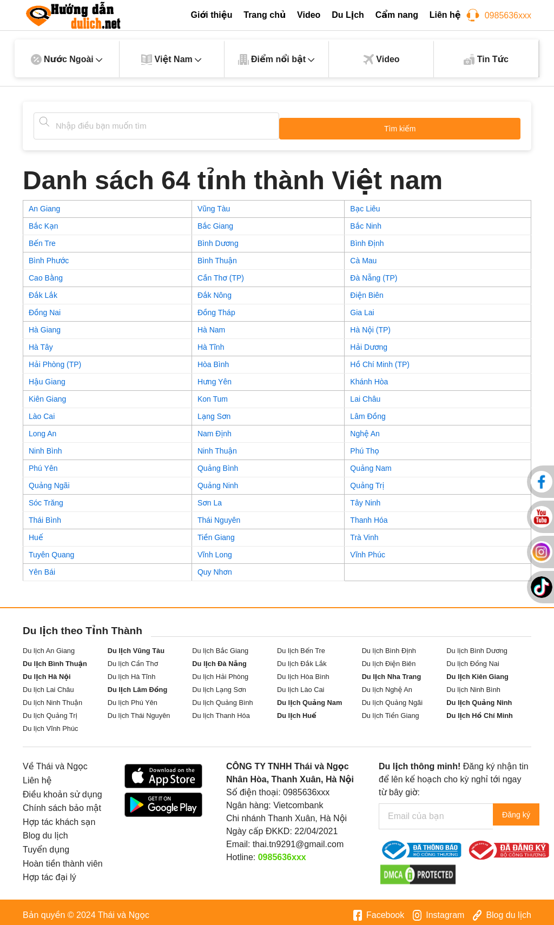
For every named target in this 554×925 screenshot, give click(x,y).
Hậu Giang (47, 376)
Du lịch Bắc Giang (220, 645)
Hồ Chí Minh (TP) (380, 359)
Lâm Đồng (367, 411)
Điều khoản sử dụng (62, 789)
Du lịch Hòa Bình (303, 671)
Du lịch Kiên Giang (477, 671)
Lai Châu (365, 393)
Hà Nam (211, 324)
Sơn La (209, 497)
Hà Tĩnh (211, 341)
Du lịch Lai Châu (48, 684)
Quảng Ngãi (49, 480)
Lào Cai (42, 411)
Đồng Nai (45, 307)
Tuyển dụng (46, 844)
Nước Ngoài (67, 59)
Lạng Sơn (214, 411)
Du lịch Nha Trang (391, 671)
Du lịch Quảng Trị (50, 710)
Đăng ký (522, 810)
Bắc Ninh (365, 220)
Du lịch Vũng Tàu (136, 645)
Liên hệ (445, 14)
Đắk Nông (214, 289)
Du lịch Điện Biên (389, 658)
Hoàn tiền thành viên (63, 858)
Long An (42, 428)
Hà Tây (41, 341)
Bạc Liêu (365, 203)
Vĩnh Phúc (367, 549)
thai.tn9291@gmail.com (298, 838)
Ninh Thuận (217, 445)
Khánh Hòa (369, 376)
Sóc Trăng (46, 497)
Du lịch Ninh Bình (473, 684)
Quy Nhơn (214, 566)
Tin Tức (486, 59)
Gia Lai (362, 307)
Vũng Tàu (213, 203)
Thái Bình (45, 514)
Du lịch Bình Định (389, 645)
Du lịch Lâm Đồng (138, 684)
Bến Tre (42, 238)
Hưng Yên (214, 376)
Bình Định (367, 238)
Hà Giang (45, 324)
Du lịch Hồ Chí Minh (479, 710)
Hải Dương (368, 341)
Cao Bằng (46, 272)
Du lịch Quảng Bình (222, 697)
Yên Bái (42, 566)
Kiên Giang (47, 393)
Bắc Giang (215, 220)
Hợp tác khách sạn (59, 816)
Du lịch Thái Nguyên (139, 710)
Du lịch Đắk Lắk (302, 658)
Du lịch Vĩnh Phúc (50, 723)
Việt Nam (171, 59)
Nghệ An (365, 428)
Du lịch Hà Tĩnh (132, 671)
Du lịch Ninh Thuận (52, 697)
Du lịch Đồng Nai (472, 658)
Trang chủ (264, 14)
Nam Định (214, 428)
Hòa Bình (213, 359)
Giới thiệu (211, 14)
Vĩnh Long (214, 549)
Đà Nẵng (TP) (373, 272)
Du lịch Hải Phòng (220, 671)
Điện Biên (367, 289)
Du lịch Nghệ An (387, 684)
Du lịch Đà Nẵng (219, 658)
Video (308, 14)
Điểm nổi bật (276, 59)
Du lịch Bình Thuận (55, 658)
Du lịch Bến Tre (301, 645)
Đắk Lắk (43, 289)
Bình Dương (218, 238)
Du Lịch (348, 14)
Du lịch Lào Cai (301, 684)
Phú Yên (43, 462)
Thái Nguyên (218, 514)
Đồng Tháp (216, 307)
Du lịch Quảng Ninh (479, 697)
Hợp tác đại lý (49, 871)
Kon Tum (212, 393)
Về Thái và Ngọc (55, 761)
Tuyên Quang (51, 549)
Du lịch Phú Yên (132, 697)
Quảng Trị (367, 480)
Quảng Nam (370, 462)
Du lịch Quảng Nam (309, 697)
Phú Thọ (364, 445)
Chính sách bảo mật (62, 802)
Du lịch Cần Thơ (133, 658)
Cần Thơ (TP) (220, 272)
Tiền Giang (216, 532)
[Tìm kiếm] (44, 121)
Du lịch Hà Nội (47, 671)
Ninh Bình (45, 445)
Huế (36, 532)
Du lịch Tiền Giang (390, 710)
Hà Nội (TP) (370, 324)
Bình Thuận (217, 255)
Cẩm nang (396, 14)
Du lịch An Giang (49, 645)
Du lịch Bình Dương (476, 645)
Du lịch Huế (296, 710)
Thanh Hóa (368, 514)
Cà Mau (363, 255)
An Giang (44, 203)
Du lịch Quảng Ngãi (392, 697)
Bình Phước (49, 255)
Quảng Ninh (218, 480)
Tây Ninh (365, 497)
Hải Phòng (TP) (55, 359)
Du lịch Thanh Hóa (220, 710)
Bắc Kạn (43, 220)
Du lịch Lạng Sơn (219, 684)
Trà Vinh (364, 532)
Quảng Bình (218, 462)
